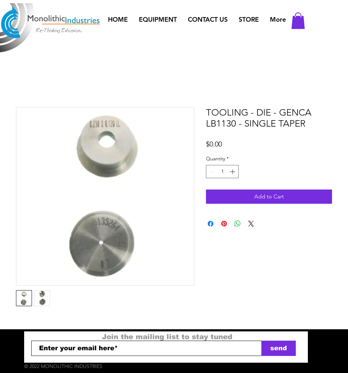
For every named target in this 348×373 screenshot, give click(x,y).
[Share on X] (251, 223)
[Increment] (233, 171)
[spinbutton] (222, 171)
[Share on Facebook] (210, 223)
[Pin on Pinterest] (224, 223)
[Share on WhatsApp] (237, 223)
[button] (157, 19)
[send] (278, 348)
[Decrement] (211, 171)
